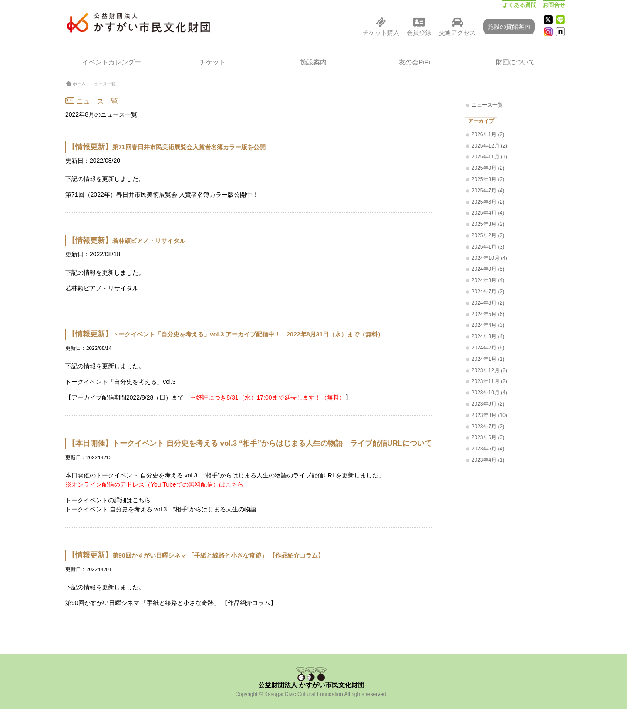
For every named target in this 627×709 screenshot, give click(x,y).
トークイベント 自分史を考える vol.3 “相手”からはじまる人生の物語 (160, 509)
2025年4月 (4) (488, 213)
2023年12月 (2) (489, 370)
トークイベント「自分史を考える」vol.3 (120, 381)
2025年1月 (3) (488, 247)
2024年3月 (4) (488, 336)
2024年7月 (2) (488, 292)
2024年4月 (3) (488, 325)
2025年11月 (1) (489, 157)
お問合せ (554, 5)
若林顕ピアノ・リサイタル (101, 288)
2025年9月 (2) (488, 168)
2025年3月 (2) (488, 224)
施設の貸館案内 (509, 26)
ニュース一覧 (103, 83)
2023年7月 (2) (488, 426)
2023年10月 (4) (489, 393)
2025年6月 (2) (488, 202)
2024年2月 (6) (488, 348)
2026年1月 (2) (488, 134)
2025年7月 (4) (488, 191)
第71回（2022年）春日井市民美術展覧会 (121, 194)
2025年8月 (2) (488, 179)
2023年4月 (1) (488, 460)
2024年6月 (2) (488, 303)
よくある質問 (519, 5)
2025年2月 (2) (488, 235)
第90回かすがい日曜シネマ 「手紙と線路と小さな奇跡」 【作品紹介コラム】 (170, 602)
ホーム (79, 83)
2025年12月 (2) (489, 146)
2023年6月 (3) (488, 437)
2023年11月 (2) (489, 381)
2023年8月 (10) (489, 415)
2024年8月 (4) (488, 280)
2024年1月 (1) (488, 359)
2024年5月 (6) (488, 314)
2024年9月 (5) (488, 269)
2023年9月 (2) (488, 404)
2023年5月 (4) (488, 449)
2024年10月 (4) (489, 258)
